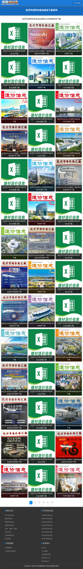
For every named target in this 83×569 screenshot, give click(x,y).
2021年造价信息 (47, 532)
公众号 (44, 548)
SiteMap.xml (46, 558)
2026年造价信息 (47, 515)
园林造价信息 (9, 522)
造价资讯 (8, 539)
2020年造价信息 (47, 535)
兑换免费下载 (46, 554)
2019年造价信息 (47, 539)
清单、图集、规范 (11, 528)
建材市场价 (8, 518)
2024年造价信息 (47, 522)
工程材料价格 (9, 535)
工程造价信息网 (10, 551)
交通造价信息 (9, 525)
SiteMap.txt (45, 561)
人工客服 (45, 551)
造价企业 (8, 532)
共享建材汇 (8, 548)
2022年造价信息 (47, 528)
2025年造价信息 (47, 518)
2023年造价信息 (47, 525)
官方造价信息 (9, 515)
